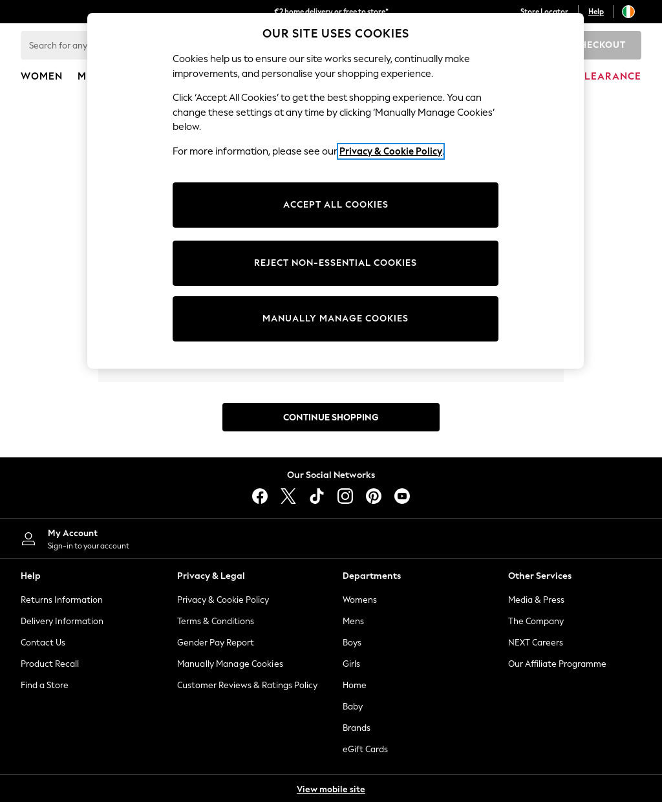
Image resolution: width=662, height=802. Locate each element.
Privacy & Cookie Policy (223, 599)
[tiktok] (317, 496)
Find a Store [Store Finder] (45, 685)
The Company (536, 621)
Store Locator (544, 11)
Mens (353, 621)
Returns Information (62, 599)
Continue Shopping (331, 417)
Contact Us (43, 642)
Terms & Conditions (215, 621)
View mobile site (331, 789)
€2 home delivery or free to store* (331, 11)
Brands (356, 727)
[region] (335, 191)
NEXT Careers (535, 642)
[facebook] (260, 496)
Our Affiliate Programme (557, 663)
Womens (360, 599)
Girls (351, 663)
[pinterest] (373, 496)
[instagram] (345, 496)
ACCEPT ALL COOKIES (336, 204)
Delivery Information (62, 621)
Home (355, 685)
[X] (288, 496)
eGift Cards (365, 749)
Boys (352, 642)
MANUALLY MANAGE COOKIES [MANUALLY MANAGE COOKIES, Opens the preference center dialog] (335, 318)
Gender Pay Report (215, 642)
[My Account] (165, 538)
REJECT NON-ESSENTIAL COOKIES (335, 262)
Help (596, 11)
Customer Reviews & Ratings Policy (247, 685)
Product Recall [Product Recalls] (50, 663)
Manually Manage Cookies (230, 663)
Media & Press (536, 599)
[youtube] (402, 496)
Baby (353, 706)
